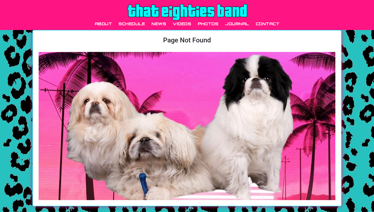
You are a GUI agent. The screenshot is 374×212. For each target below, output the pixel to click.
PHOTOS (208, 23)
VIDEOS (182, 23)
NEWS (158, 23)
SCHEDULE (132, 23)
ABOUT (103, 23)
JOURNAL (237, 23)
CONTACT (268, 23)
